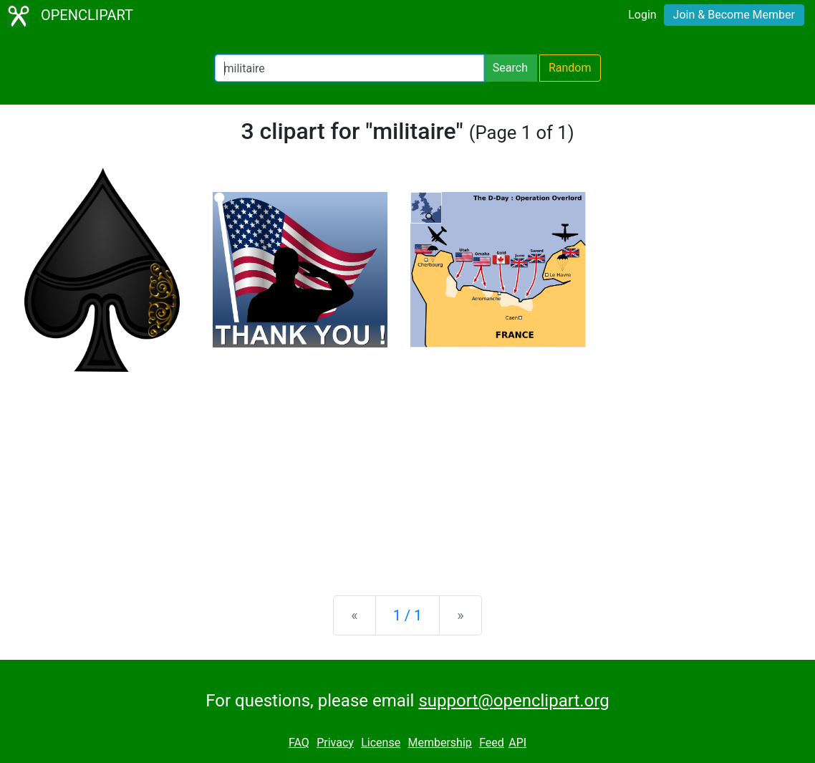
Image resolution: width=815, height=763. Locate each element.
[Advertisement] (407, 472)
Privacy (335, 742)
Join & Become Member (734, 14)
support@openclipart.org (513, 701)
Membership (439, 742)
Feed (491, 742)
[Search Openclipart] (349, 68)
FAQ (299, 742)
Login (642, 14)
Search (510, 68)
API (517, 742)
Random (570, 68)
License (380, 742)
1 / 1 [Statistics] (408, 615)
